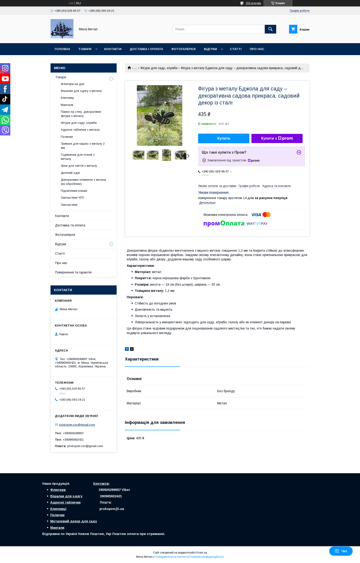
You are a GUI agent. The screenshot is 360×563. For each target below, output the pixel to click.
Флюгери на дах (72, 84)
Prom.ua (201, 552)
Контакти (112, 49)
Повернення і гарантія (75, 61)
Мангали (67, 105)
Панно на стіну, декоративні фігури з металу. (81, 114)
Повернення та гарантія (73, 272)
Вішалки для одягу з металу (81, 91)
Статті (236, 49)
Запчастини (69, 204)
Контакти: (101, 483)
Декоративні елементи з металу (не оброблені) (83, 182)
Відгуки (210, 49)
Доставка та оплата (70, 225)
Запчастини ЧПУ (72, 197)
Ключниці (67, 97)
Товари (84, 49)
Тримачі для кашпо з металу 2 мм (83, 145)
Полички (67, 136)
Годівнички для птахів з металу (78, 156)
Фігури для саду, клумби (158, 68)
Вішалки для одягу (66, 496)
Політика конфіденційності (206, 556)
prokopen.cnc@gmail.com (77, 424)
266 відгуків (253, 3)
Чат (341, 551)
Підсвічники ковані (74, 190)
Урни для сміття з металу (79, 165)
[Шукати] (270, 29)
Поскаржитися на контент (170, 556)
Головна (62, 49)
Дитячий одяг (70, 173)
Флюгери (58, 490)
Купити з (277, 138)
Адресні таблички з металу (80, 129)
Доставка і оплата (146, 49)
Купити (223, 138)
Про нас (257, 49)
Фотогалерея (183, 49)
